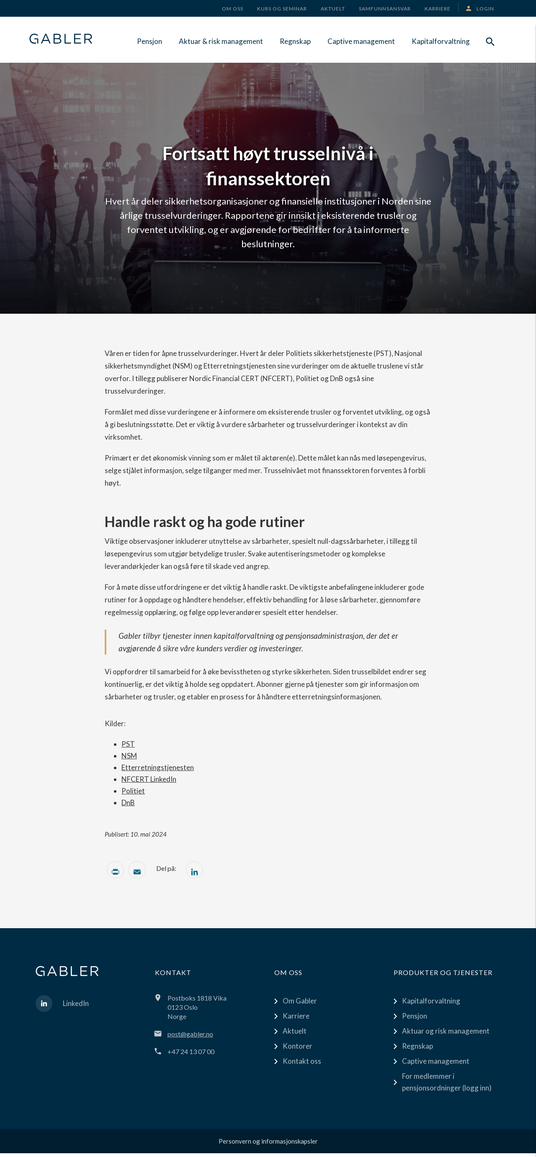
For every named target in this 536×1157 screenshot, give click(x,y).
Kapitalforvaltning (441, 41)
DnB (128, 802)
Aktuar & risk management (221, 41)
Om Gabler (300, 1004)
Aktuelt (295, 1034)
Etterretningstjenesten (157, 767)
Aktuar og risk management (446, 1034)
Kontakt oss (302, 1064)
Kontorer (297, 1049)
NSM (129, 755)
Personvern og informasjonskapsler (268, 1145)
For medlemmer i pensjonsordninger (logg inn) (447, 1085)
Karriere (296, 1019)
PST (128, 744)
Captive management (361, 41)
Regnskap (295, 41)
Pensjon (149, 41)
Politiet (133, 790)
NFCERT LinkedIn (148, 779)
